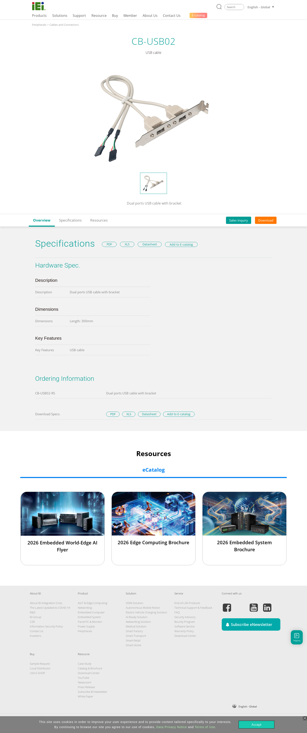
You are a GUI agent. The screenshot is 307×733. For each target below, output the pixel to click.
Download (265, 220)
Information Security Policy (46, 626)
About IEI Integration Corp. (46, 603)
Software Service (184, 626)
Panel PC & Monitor (90, 622)
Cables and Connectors (64, 25)
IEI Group (35, 617)
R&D (32, 612)
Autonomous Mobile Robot (143, 608)
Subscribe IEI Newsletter (92, 692)
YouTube (83, 678)
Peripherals (39, 25)
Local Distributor (40, 668)
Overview (42, 220)
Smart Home (133, 645)
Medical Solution (136, 626)
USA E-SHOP (37, 673)
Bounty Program (184, 622)
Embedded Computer (91, 612)
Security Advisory (184, 617)
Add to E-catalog (181, 244)
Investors (35, 636)
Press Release (86, 687)
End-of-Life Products (187, 603)
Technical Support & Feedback (193, 608)
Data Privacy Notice (171, 727)
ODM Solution (134, 603)
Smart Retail (133, 640)
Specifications (70, 220)
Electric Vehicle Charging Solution (146, 612)
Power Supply (86, 626)
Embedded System (89, 617)
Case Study (84, 664)
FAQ (177, 612)
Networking (85, 608)
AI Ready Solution (137, 617)
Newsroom (84, 682)
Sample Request (40, 664)
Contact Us (36, 631)
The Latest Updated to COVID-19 (50, 608)
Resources (99, 220)
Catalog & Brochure (90, 668)
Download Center (185, 636)
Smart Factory (134, 631)
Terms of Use (205, 727)
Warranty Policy (184, 631)
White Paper (85, 696)
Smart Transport (136, 636)
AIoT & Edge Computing (92, 603)
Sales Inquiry (238, 220)
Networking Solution (138, 622)
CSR (32, 622)
